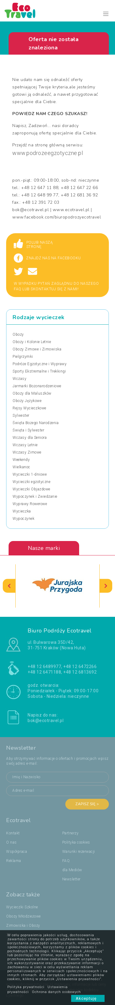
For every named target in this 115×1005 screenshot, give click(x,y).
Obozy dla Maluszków (32, 393)
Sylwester (21, 415)
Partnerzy (70, 833)
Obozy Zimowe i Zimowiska (37, 349)
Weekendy (21, 460)
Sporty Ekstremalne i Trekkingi (39, 371)
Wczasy (19, 379)
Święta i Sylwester (28, 430)
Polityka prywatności (25, 987)
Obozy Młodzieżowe (23, 916)
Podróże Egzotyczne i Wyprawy (40, 364)
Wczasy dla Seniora (30, 437)
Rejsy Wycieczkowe (29, 408)
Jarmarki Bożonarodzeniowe (37, 386)
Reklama (13, 861)
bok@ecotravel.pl (45, 720)
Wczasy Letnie (25, 445)
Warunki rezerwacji (78, 851)
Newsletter (71, 879)
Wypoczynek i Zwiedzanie (35, 496)
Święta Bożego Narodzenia (36, 423)
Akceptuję (88, 998)
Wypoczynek (23, 518)
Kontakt (13, 833)
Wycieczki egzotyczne (31, 482)
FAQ (66, 861)
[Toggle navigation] (106, 14)
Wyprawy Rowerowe (30, 504)
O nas (11, 842)
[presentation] (9, 586)
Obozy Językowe (27, 401)
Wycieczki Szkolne (22, 907)
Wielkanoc (21, 467)
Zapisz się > (87, 804)
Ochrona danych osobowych (56, 992)
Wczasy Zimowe (27, 452)
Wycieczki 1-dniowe (30, 474)
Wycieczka (22, 511)
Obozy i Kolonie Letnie (32, 342)
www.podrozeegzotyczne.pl (47, 153)
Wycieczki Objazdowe (31, 489)
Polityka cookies (76, 842)
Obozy (18, 334)
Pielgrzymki (23, 356)
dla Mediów (72, 870)
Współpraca (16, 851)
